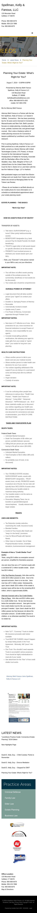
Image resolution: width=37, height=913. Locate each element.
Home (4, 60)
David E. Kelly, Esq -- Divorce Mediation (15, 762)
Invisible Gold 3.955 (16, 908)
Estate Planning (12, 810)
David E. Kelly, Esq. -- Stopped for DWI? (15, 768)
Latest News (14, 60)
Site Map (11, 902)
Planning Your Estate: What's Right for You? (16, 773)
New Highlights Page (8, 745)
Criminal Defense (13, 792)
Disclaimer (5, 902)
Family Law (10, 798)
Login (30, 908)
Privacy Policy (18, 902)
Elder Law (9, 804)
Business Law (11, 815)
